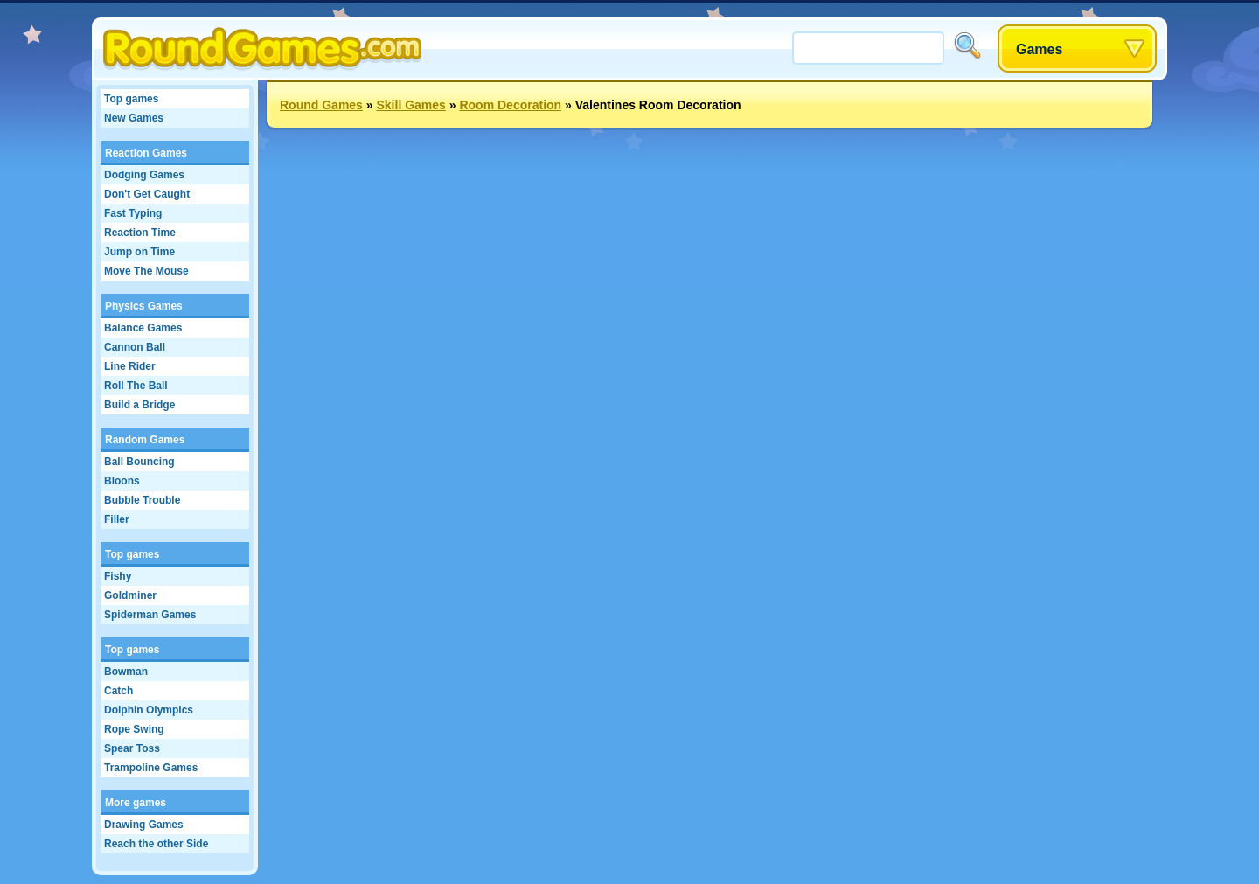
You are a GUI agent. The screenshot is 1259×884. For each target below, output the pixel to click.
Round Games (321, 105)
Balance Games (143, 328)
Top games (131, 99)
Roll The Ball (136, 385)
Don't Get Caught (147, 194)
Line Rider (130, 366)
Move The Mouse (146, 271)
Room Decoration (510, 105)
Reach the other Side (156, 844)
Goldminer (130, 595)
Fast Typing (133, 213)
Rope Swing (134, 729)
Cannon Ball (134, 347)
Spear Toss (132, 748)
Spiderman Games (150, 615)
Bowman (126, 671)
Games (1039, 49)
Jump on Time (139, 252)
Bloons (122, 481)
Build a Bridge (139, 405)
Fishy (117, 576)
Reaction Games (146, 153)
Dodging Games (144, 175)
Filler (116, 519)
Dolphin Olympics (148, 710)
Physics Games (144, 306)
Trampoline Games (151, 768)
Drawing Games (144, 824)
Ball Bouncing (139, 462)
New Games (133, 118)
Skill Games (410, 105)
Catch (118, 691)
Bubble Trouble (142, 500)
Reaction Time (140, 232)
